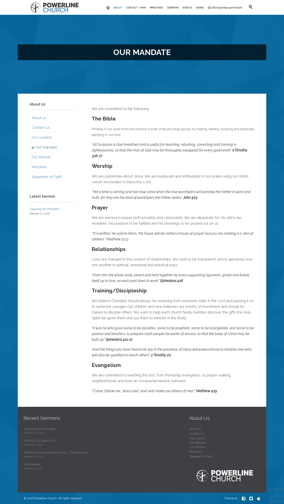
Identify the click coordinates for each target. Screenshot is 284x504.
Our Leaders (42, 137)
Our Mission (41, 157)
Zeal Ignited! (32, 464)
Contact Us (41, 127)
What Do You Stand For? (39, 440)
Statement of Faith (47, 177)
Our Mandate (46, 147)
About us (39, 118)
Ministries (39, 167)
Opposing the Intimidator (45, 209)
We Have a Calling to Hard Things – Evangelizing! (55, 452)
